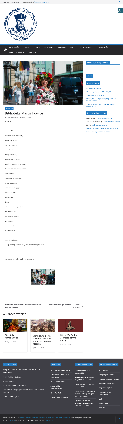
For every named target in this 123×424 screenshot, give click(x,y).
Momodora (90, 132)
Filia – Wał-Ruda (56, 393)
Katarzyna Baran (26, 118)
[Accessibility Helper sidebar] (120, 10)
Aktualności (14, 47)
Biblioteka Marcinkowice (11, 336)
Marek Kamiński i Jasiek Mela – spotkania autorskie (65, 306)
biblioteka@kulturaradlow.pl (17, 385)
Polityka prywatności (106, 375)
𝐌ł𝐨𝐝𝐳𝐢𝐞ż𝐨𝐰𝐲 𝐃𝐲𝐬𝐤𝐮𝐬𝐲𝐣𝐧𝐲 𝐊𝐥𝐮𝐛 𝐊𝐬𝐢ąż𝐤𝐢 (98, 92)
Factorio (89, 128)
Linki (11, 52)
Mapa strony (103, 403)
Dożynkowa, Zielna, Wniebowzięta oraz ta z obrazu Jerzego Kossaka (42, 339)
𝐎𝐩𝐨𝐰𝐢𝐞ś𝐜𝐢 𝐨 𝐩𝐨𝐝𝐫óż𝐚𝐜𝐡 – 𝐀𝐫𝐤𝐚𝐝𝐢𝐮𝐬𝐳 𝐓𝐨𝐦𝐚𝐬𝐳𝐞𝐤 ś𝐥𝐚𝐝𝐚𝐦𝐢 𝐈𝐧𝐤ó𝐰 (84, 403)
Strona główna (104, 370)
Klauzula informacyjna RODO (12, 396)
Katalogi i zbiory (86, 47)
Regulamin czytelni (105, 388)
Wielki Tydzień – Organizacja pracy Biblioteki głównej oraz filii (85, 393)
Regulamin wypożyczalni (107, 383)
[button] (20, 47)
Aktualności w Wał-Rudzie (60, 397)
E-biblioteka (21, 52)
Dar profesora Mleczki (105, 118)
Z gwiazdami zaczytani (102, 132)
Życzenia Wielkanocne (41, 2)
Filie (36, 47)
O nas (27, 47)
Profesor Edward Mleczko (111, 122)
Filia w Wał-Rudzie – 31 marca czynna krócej (69, 338)
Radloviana (48, 47)
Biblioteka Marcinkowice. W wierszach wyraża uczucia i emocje (22, 306)
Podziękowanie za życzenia (95, 95)
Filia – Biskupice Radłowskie (60, 370)
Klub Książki (103, 47)
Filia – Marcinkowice (58, 382)
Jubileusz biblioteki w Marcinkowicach (105, 128)
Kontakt (32, 52)
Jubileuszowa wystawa (99, 125)
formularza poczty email (29, 390)
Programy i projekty (66, 47)
